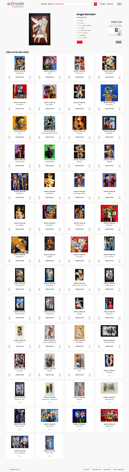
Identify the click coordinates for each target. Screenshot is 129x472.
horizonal (85, 33)
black (89, 30)
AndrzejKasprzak (82, 17)
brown (85, 30)
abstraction (83, 35)
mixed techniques (87, 25)
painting (85, 38)
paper (82, 28)
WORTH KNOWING (118, 469)
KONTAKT (87, 469)
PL (119, 4)
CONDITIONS (107, 469)
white (82, 30)
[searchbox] (66, 4)
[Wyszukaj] (95, 4)
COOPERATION (96, 469)
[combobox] (79, 4)
